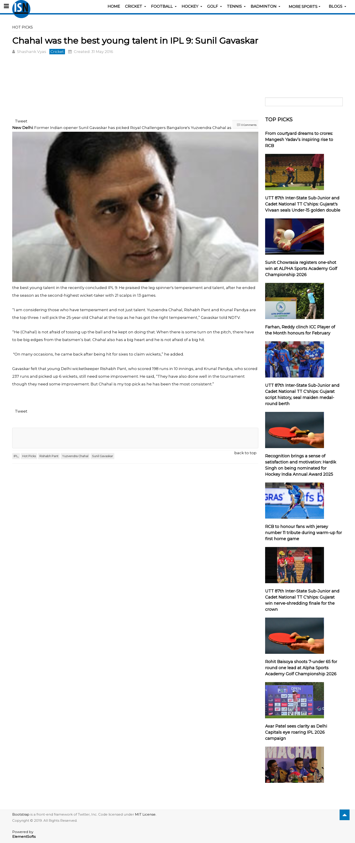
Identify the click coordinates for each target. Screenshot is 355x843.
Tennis (236, 6)
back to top (245, 452)
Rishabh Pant (48, 456)
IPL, (16, 456)
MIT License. (145, 814)
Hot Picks (29, 456)
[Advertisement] (135, 87)
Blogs (337, 6)
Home (114, 6)
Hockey (192, 6)
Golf (214, 6)
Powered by (24, 834)
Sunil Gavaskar (102, 456)
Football (164, 6)
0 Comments (249, 125)
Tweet (21, 121)
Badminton (265, 6)
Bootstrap (20, 814)
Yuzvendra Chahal (75, 456)
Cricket (135, 6)
